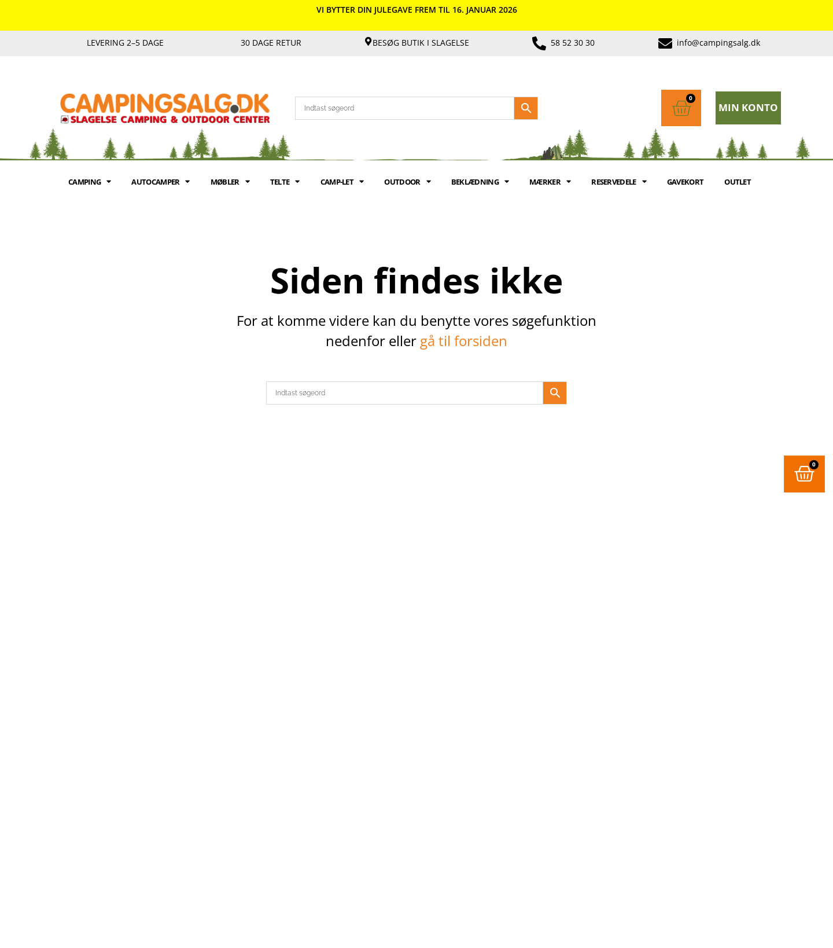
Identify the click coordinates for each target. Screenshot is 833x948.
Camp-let (342, 181)
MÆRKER (549, 181)
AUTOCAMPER (160, 181)
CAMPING (89, 181)
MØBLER (230, 181)
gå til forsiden (463, 340)
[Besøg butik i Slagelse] (368, 41)
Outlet (737, 182)
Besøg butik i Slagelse (421, 42)
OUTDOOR (407, 181)
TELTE (285, 181)
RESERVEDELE (618, 181)
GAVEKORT (685, 182)
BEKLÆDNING (479, 181)
